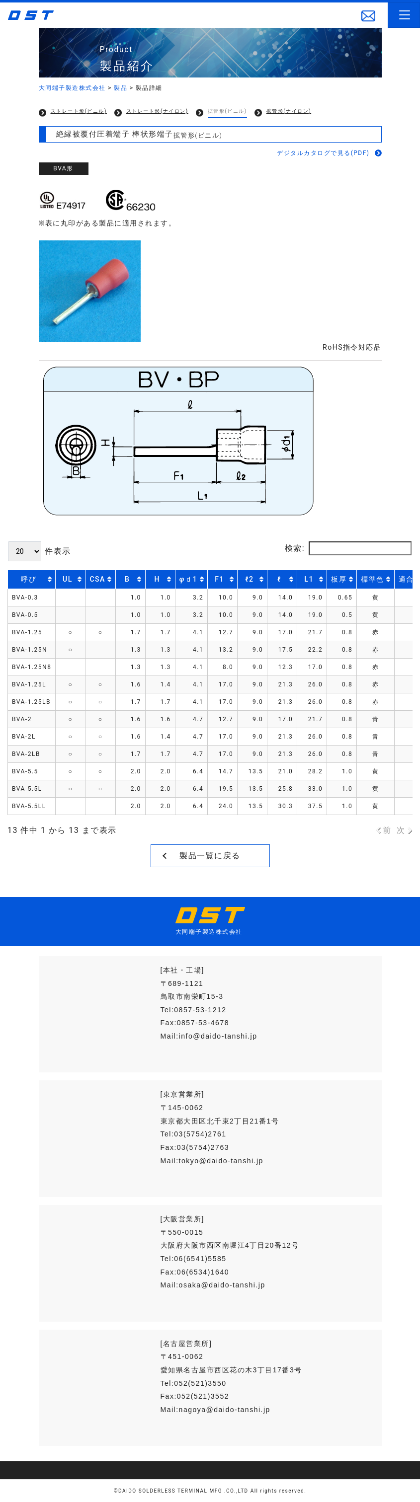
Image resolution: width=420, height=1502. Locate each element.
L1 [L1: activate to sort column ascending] (309, 579)
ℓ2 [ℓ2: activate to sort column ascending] (249, 579)
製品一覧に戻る (210, 855)
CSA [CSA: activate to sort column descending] (97, 579)
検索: (348, 548)
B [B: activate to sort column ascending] (127, 579)
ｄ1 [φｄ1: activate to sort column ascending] (188, 579)
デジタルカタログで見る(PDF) (323, 153)
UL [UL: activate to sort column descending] (68, 579)
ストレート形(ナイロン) (157, 111)
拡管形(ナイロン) (288, 111)
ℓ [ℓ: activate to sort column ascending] (279, 579)
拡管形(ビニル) (227, 111)
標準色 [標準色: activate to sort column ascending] (372, 579)
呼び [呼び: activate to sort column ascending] (28, 579)
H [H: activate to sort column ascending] (157, 579)
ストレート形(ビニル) (79, 111)
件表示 (39, 551)
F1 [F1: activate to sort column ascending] (219, 579)
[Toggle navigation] (404, 15)
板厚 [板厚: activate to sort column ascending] (338, 579)
